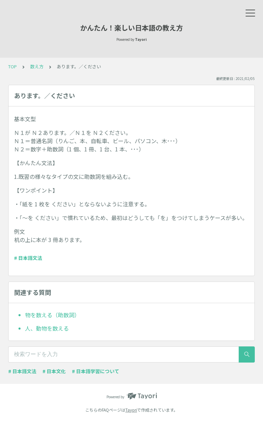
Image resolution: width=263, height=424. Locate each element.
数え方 (36, 66)
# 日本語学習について (95, 371)
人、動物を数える (47, 328)
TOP (12, 66)
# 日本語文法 (28, 257)
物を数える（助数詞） (52, 315)
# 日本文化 (54, 371)
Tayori (131, 410)
